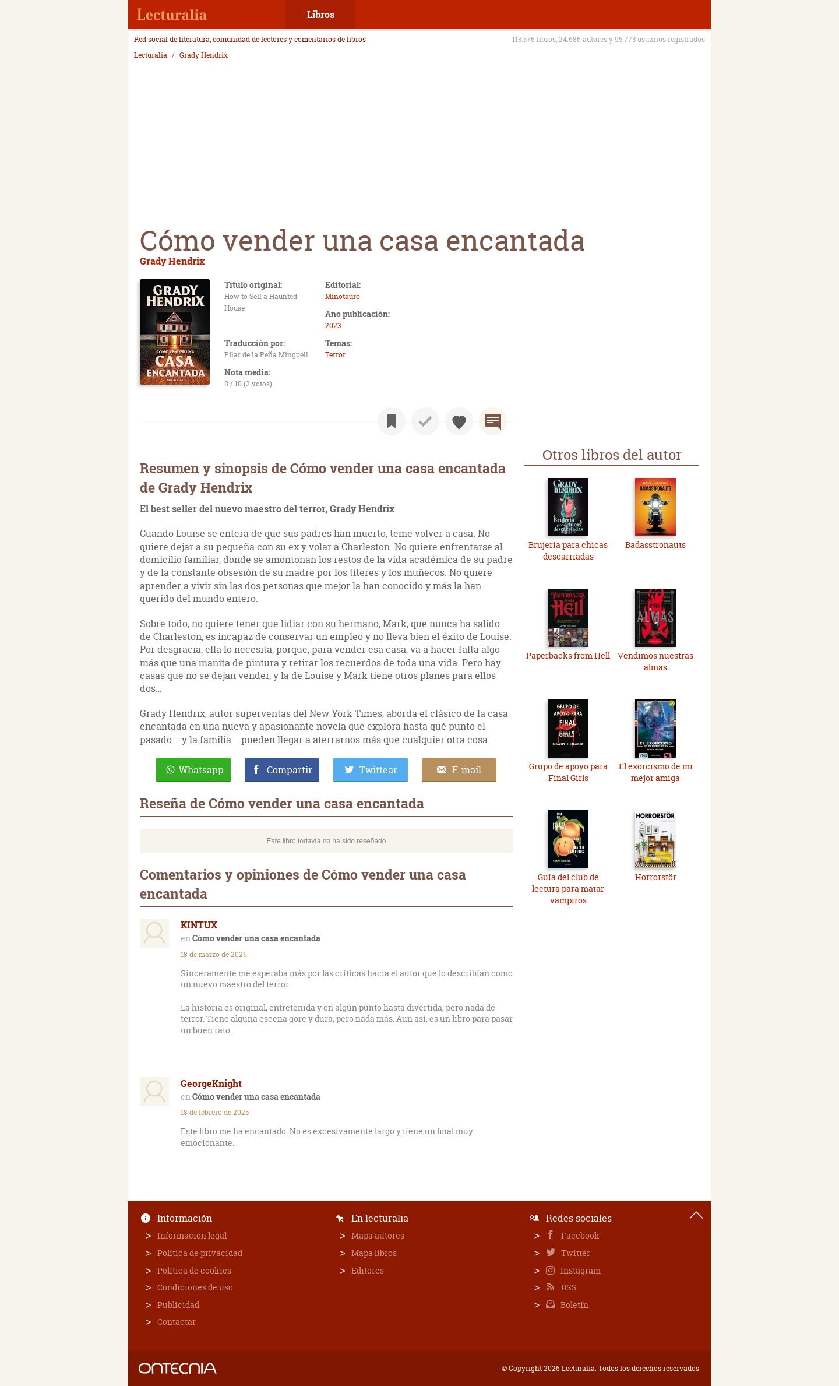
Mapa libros (374, 1252)
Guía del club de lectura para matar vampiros (568, 888)
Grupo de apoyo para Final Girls (568, 772)
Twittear (378, 770)
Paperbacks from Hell (568, 655)
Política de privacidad (199, 1252)
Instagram (580, 1270)
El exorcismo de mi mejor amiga (656, 772)
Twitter (574, 1252)
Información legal (192, 1235)
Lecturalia (150, 55)
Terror (335, 355)
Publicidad (178, 1304)
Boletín (573, 1304)
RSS (568, 1287)
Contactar (176, 1321)
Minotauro (342, 296)
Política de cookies (194, 1270)
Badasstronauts (655, 544)
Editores (367, 1270)
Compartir (289, 770)
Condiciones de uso (195, 1287)
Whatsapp (201, 770)
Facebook (579, 1235)
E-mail (466, 770)
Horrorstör (655, 876)
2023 (333, 325)
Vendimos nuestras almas (655, 661)
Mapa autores (377, 1235)
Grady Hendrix (203, 55)
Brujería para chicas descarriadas (568, 550)
